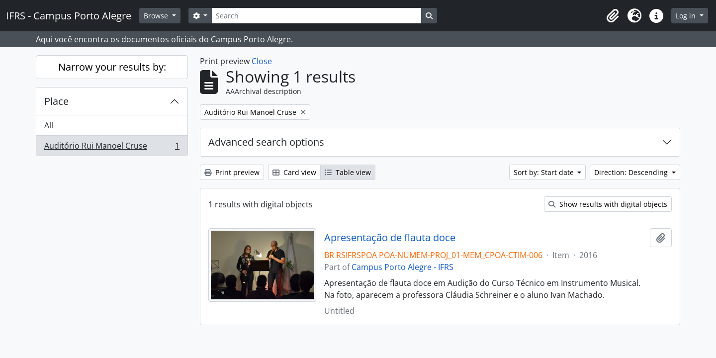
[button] (613, 16)
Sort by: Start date (545, 172)
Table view (348, 172)
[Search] (316, 15)
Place (56, 101)
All (48, 125)
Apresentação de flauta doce (389, 238)
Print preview (232, 172)
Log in (687, 15)
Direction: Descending (632, 172)
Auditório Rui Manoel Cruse (111, 148)
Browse (157, 15)
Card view (294, 172)
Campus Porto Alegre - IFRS (402, 267)
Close (262, 61)
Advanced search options (266, 142)
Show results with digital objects (607, 204)
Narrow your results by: (112, 67)
